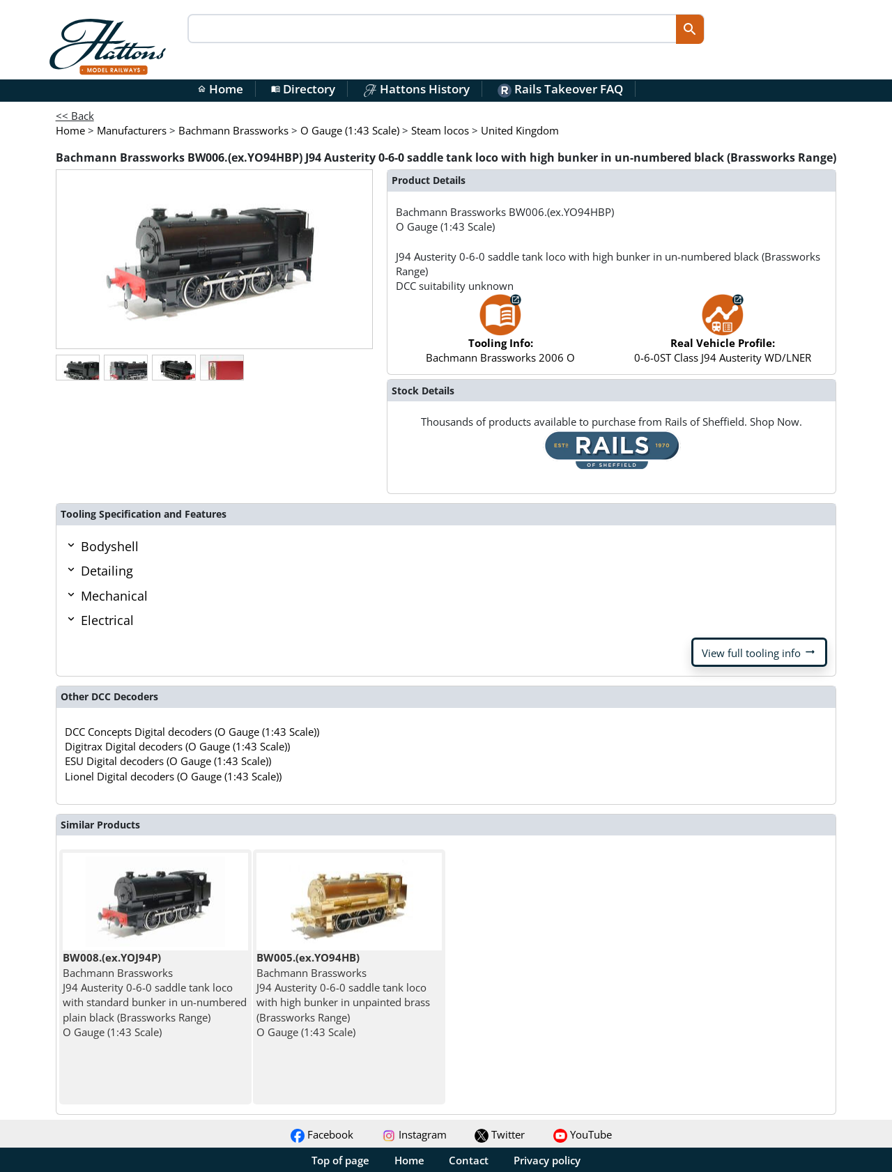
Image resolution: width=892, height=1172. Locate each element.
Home (220, 89)
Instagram (414, 1134)
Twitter (500, 1134)
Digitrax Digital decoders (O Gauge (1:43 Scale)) (177, 746)
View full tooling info (759, 652)
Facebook (322, 1134)
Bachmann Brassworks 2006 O (500, 335)
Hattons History (416, 89)
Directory (303, 89)
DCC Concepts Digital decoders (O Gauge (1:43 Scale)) (192, 732)
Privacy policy (547, 1160)
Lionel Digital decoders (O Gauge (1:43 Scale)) (173, 776)
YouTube (582, 1134)
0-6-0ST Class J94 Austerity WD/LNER (722, 335)
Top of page (340, 1160)
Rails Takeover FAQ (560, 89)
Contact (469, 1160)
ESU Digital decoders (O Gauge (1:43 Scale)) (168, 761)
